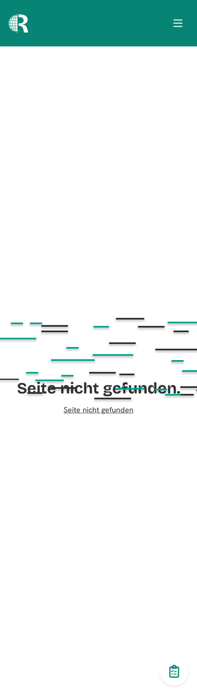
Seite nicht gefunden (98, 410)
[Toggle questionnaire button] (174, 671)
